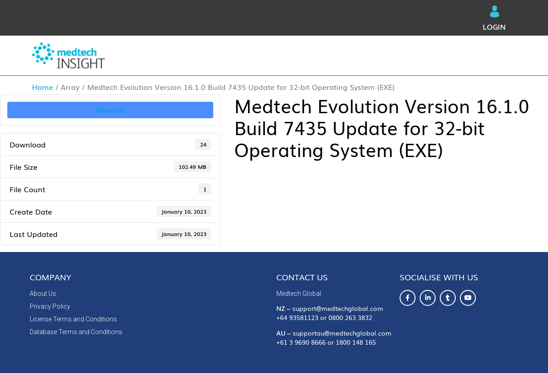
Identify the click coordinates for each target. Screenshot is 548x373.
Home (42, 86)
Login (494, 18)
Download (110, 109)
